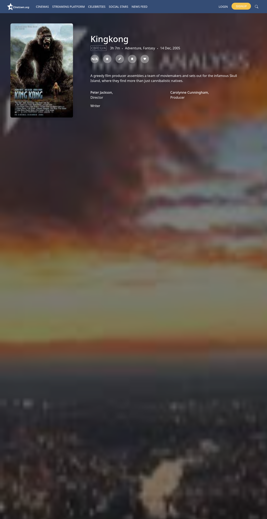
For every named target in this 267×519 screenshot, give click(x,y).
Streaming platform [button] (68, 7)
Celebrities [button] (96, 7)
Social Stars (118, 7)
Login (223, 7)
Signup (241, 6)
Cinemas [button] (42, 7)
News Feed (139, 7)
